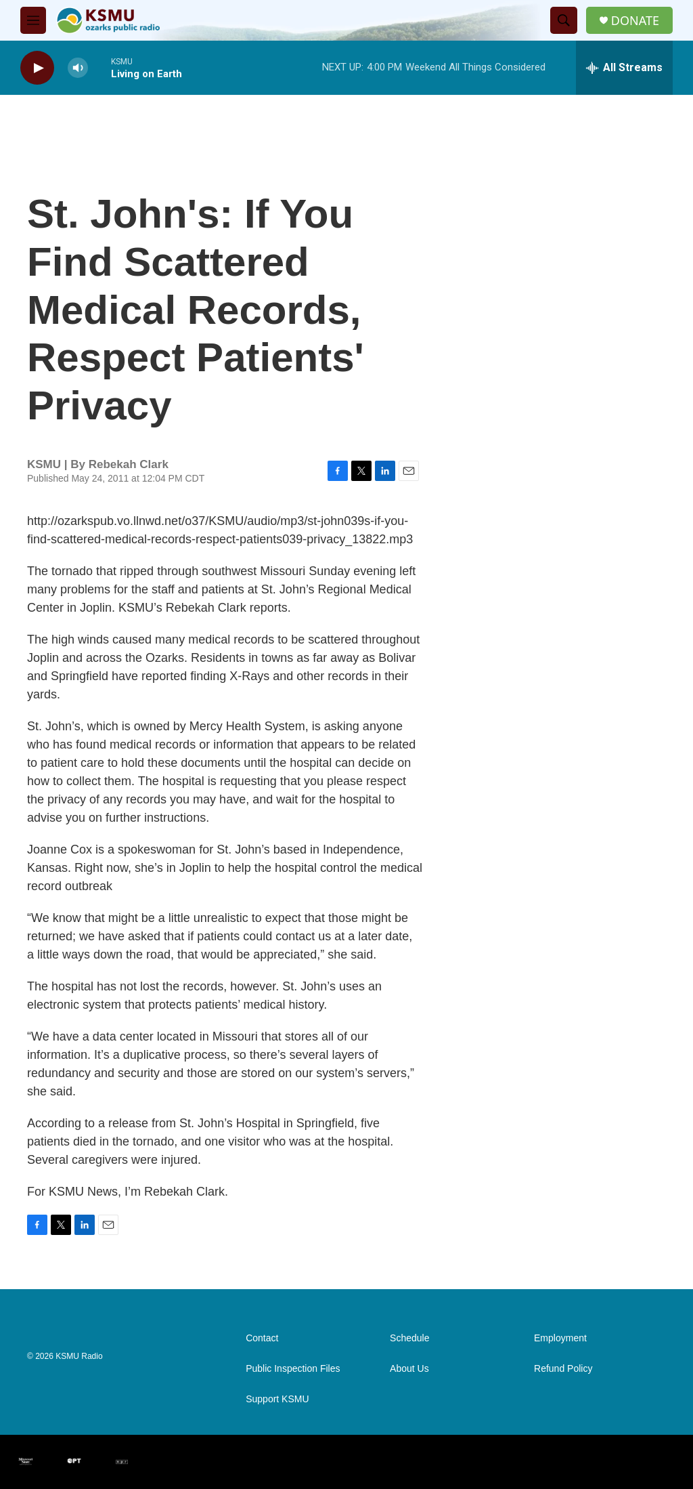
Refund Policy (563, 1369)
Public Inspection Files (293, 1369)
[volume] (77, 68)
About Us (409, 1369)
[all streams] (624, 68)
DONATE (635, 21)
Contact (262, 1338)
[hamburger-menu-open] (33, 20)
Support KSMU (277, 1399)
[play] (37, 68)
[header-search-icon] (563, 20)
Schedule (409, 1338)
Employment (560, 1338)
